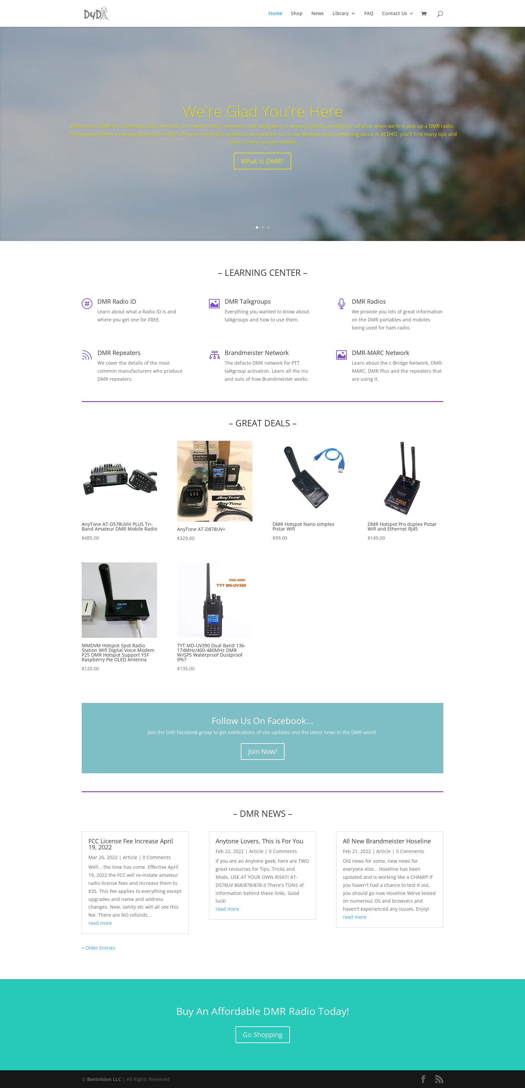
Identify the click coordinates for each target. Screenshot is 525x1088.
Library (340, 13)
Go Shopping (263, 1034)
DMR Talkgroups (248, 301)
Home (275, 13)
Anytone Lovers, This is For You (259, 841)
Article (130, 857)
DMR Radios (369, 301)
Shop (297, 13)
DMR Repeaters (119, 353)
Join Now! (262, 751)
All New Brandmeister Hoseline (387, 841)
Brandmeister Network (257, 353)
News (317, 13)
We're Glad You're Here (262, 123)
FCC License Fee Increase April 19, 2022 (130, 844)
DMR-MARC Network (380, 353)
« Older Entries (98, 948)
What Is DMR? (262, 173)
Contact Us (394, 13)
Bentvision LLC (104, 1079)
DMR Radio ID (116, 301)
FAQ (368, 13)
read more (100, 923)
